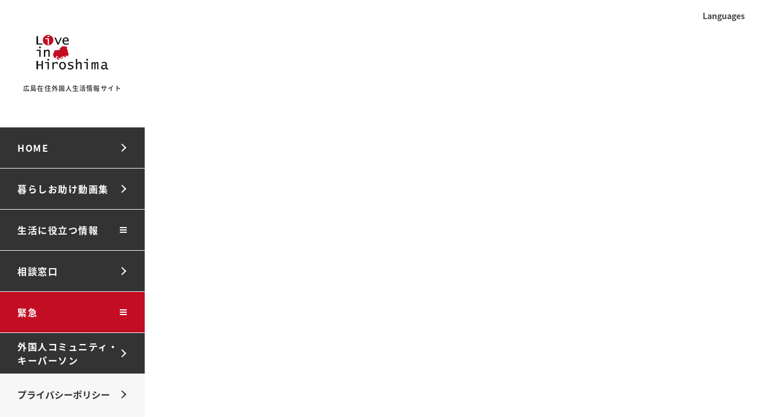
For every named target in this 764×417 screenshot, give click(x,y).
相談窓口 (37, 271)
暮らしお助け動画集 (63, 189)
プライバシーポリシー (63, 394)
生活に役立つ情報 (57, 230)
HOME (33, 148)
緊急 (27, 312)
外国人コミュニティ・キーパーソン (67, 353)
